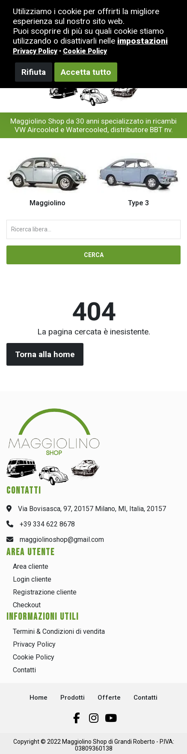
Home (38, 697)
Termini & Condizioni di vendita (59, 631)
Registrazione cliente (45, 592)
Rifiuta (33, 72)
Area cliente (30, 566)
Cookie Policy (33, 657)
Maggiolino (47, 203)
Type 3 (138, 203)
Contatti (24, 670)
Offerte (109, 697)
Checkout (27, 605)
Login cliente (32, 579)
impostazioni (142, 41)
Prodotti (72, 697)
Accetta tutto (86, 72)
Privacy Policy (34, 644)
